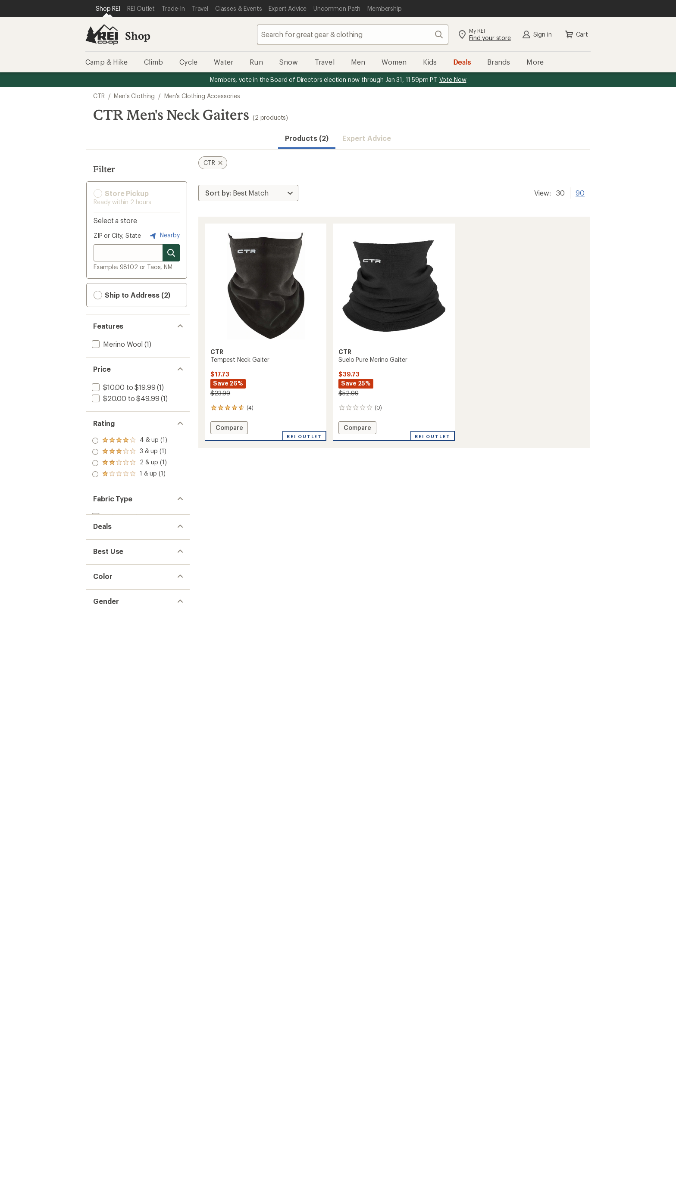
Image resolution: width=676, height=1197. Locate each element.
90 (580, 192)
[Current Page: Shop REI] (108, 8)
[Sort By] (248, 193)
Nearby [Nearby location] (164, 235)
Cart (576, 34)
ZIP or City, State (117, 235)
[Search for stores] (171, 252)
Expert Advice (366, 138)
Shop (137, 35)
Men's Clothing (134, 95)
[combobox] (352, 34)
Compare (229, 428)
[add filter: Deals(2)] (105, 580)
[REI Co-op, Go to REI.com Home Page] (101, 34)
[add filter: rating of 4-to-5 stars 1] (129, 440)
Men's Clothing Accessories (202, 95)
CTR (99, 95)
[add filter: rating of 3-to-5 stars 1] (129, 451)
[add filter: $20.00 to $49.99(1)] (124, 398)
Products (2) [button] (307, 138)
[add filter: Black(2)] (110, 666)
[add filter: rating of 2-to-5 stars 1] (129, 463)
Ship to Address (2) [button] (132, 295)
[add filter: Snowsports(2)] (116, 623)
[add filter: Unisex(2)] (107, 710)
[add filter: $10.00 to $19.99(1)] (122, 387)
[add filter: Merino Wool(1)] (116, 344)
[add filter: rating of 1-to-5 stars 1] (129, 474)
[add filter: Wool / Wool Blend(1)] (125, 537)
